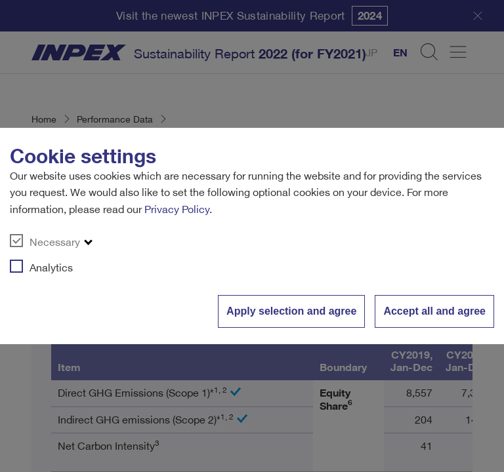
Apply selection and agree (291, 311)
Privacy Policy (176, 209)
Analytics (41, 267)
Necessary (45, 241)
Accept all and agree (434, 311)
